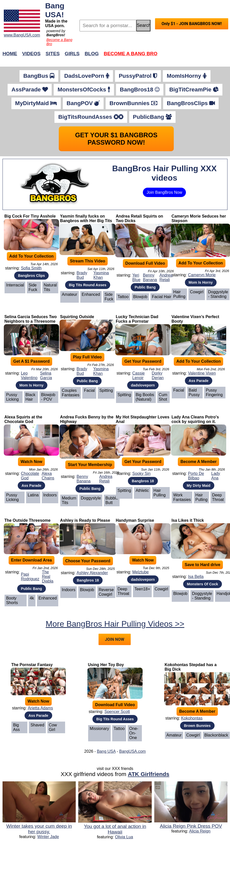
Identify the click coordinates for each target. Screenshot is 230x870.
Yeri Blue (136, 277)
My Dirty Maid (198, 486)
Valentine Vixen (202, 373)
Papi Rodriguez (30, 576)
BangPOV (83, 103)
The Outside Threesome (27, 520)
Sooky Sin (141, 473)
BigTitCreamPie (194, 89)
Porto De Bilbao (196, 475)
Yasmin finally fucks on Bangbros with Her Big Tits (86, 218)
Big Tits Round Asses (87, 285)
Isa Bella (195, 576)
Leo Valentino (29, 375)
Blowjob (140, 297)
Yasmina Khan (101, 275)
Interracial (15, 285)
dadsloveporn (143, 385)
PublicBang (152, 117)
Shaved (37, 725)
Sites (53, 53)
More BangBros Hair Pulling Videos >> (115, 623)
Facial (89, 390)
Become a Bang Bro (131, 53)
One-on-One (133, 733)
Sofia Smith (31, 268)
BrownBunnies (133, 103)
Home (10, 53)
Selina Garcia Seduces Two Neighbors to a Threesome (30, 319)
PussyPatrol (138, 76)
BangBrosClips (191, 103)
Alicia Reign (199, 831)
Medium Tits (69, 500)
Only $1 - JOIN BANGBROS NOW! (192, 23)
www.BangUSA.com (22, 35)
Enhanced (91, 294)
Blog (92, 53)
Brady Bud (81, 275)
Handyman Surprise (135, 520)
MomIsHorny (187, 76)
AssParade (29, 89)
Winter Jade (48, 837)
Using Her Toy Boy (106, 665)
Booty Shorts (12, 600)
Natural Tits (50, 287)
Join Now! (195, 56)
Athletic (142, 490)
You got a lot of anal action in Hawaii (115, 829)
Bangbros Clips (31, 276)
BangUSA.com (132, 751)
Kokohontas (192, 718)
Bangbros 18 (143, 481)
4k (32, 598)
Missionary (99, 728)
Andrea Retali (166, 277)
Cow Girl (53, 727)
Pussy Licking (12, 397)
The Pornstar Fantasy (32, 665)
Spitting (106, 390)
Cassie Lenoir (138, 375)
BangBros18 (140, 89)
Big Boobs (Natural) (145, 397)
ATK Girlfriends (148, 774)
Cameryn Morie (202, 275)
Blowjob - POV (48, 397)
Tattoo (123, 297)
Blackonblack (216, 735)
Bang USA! (54, 10)
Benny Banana (150, 277)
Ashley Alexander (92, 573)
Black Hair (30, 397)
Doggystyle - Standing (218, 294)
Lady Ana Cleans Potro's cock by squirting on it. (195, 419)
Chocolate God (30, 475)
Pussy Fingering (214, 392)
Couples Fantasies (70, 392)
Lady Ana (215, 475)
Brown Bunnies (197, 726)
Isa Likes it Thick (187, 520)
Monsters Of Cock (202, 584)
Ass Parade (198, 381)
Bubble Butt (111, 500)
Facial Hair (161, 297)
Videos (31, 53)
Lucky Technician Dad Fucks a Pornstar (137, 319)
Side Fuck (32, 287)
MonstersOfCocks (84, 89)
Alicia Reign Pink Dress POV (191, 826)
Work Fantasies (182, 497)
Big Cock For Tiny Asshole (30, 216)
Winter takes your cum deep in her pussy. (39, 828)
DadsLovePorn (86, 76)
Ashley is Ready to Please (85, 520)
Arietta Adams (40, 708)
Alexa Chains (48, 475)
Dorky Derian (158, 375)
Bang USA (106, 751)
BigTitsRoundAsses (90, 117)
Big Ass (16, 727)
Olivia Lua (124, 837)
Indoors (50, 495)
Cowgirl (196, 292)
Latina (33, 495)
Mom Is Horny (201, 282)
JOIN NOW (114, 639)
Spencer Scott (117, 711)
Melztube (140, 572)
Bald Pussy (194, 392)
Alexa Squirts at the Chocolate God (23, 419)
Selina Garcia (46, 375)
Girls (72, 53)
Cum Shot (163, 397)
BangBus (39, 76)
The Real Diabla (47, 576)
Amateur (69, 294)
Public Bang (145, 287)
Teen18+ (142, 589)
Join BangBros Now (164, 192)
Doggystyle (91, 498)
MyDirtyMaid (36, 103)
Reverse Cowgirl (106, 592)
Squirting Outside (77, 317)
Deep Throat (218, 497)
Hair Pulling (179, 294)
